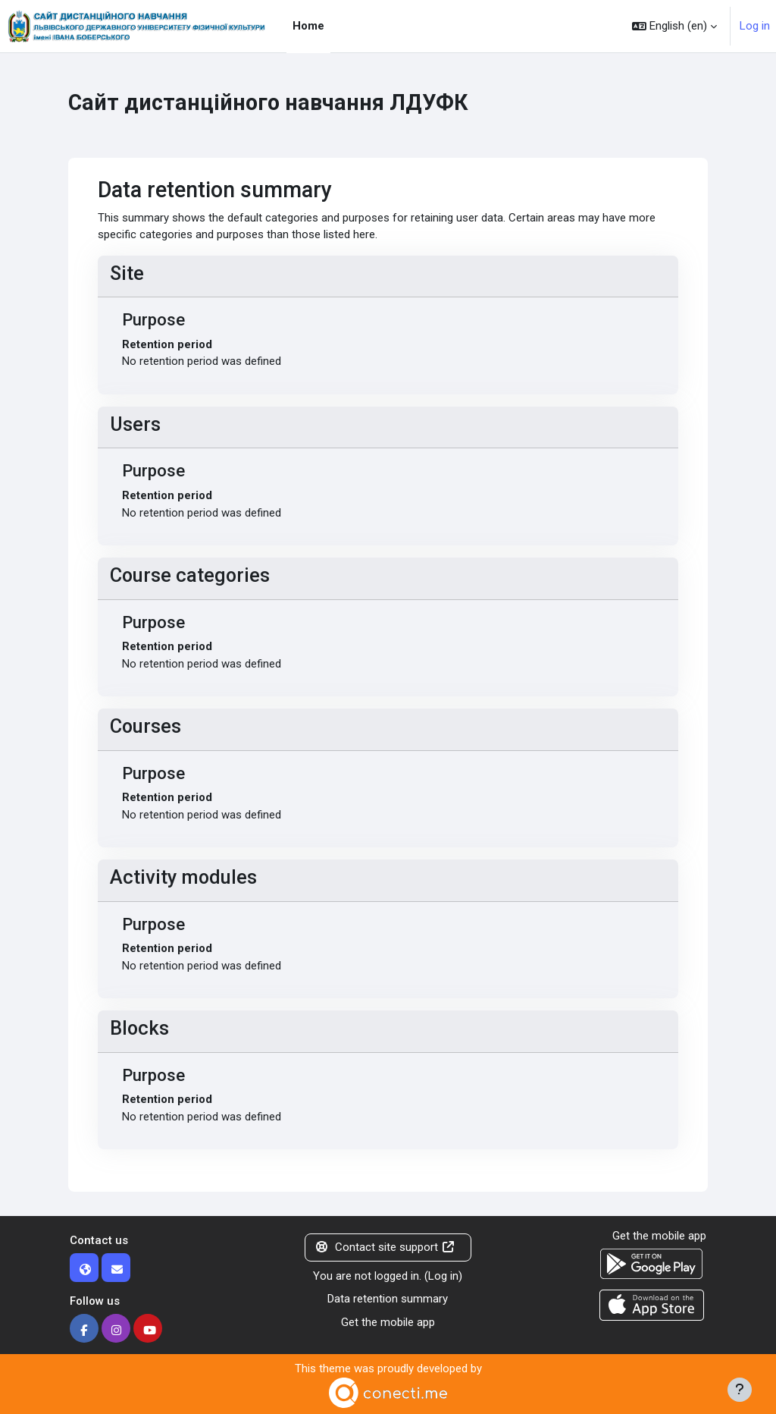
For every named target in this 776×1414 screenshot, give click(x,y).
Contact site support (384, 1247)
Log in (755, 26)
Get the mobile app (388, 1322)
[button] (674, 26)
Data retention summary (387, 1299)
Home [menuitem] (308, 26)
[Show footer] (740, 1390)
